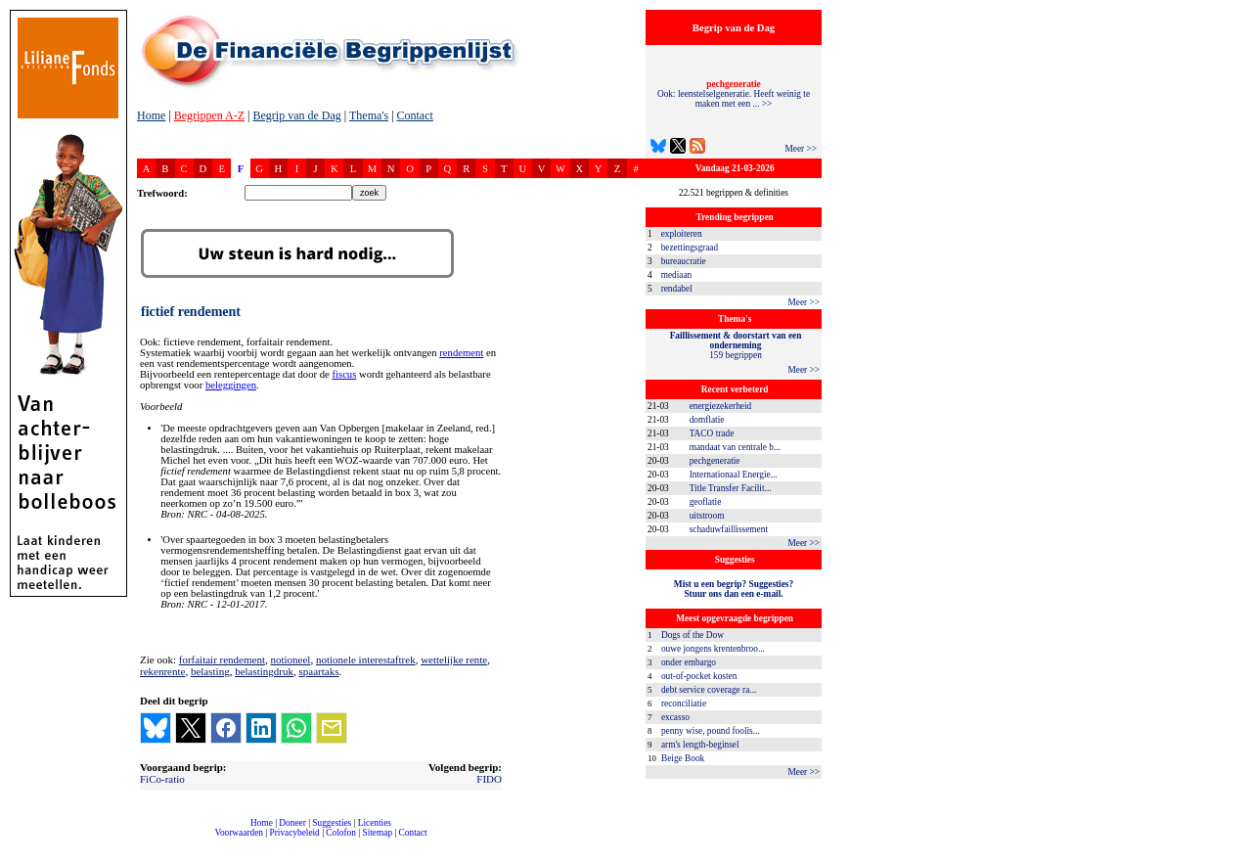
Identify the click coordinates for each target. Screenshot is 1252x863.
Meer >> (800, 149)
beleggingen (230, 385)
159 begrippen (736, 345)
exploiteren (681, 234)
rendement (461, 352)
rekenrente (162, 671)
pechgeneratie (715, 461)
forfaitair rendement (222, 659)
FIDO (489, 779)
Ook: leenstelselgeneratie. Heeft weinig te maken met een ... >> (733, 94)
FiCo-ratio (162, 779)
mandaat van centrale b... (735, 447)
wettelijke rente (454, 659)
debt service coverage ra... (708, 690)
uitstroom (707, 516)
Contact (415, 115)
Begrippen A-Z (209, 115)
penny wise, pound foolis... (710, 731)
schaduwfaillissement (729, 529)
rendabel (677, 289)
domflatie (707, 420)
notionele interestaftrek (366, 659)
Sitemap (377, 833)
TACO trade (712, 433)
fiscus (344, 374)
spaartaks (319, 671)
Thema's (368, 115)
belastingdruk (264, 671)
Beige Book (682, 758)
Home (151, 115)
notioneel (290, 659)
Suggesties (331, 823)
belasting (210, 671)
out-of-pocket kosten (699, 676)
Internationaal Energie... (734, 474)
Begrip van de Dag (296, 115)
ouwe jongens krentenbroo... (713, 649)
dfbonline (1233, 857)
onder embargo (688, 662)
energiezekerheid (721, 406)
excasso (675, 717)
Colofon (341, 833)
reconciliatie (683, 703)
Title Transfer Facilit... (731, 488)
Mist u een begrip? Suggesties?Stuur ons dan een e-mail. (733, 589)
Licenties (374, 823)
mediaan (677, 275)
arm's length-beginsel (700, 744)
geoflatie (706, 502)
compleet (147, 840)
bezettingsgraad (690, 247)
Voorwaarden (238, 833)
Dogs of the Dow (692, 635)
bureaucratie (683, 261)
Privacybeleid (295, 833)
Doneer (292, 823)
